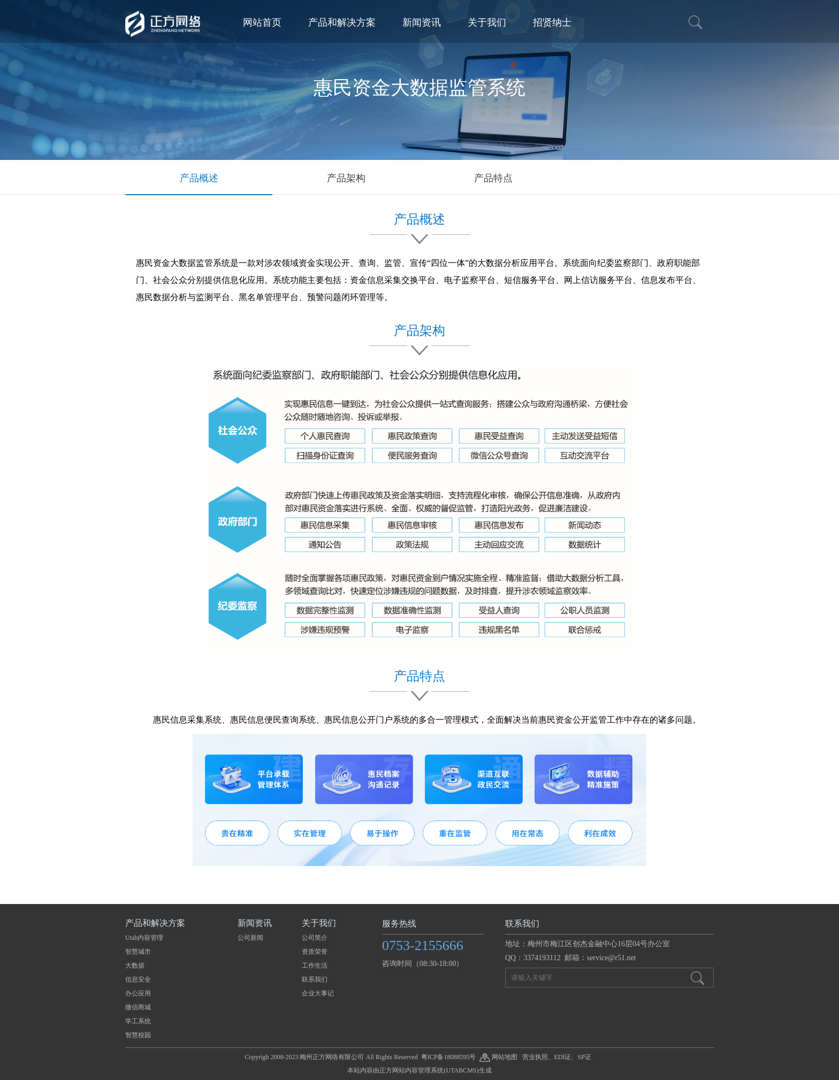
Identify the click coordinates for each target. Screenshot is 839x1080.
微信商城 (138, 1007)
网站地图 (498, 1057)
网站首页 (262, 22)
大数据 (134, 965)
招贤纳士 (552, 22)
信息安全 (138, 979)
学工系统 (138, 1021)
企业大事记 (318, 993)
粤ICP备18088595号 (448, 1057)
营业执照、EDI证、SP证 (556, 1057)
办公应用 (138, 993)
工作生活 (314, 965)
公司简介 (314, 937)
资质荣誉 (314, 951)
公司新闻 (250, 937)
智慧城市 (138, 951)
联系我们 (314, 979)
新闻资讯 (421, 22)
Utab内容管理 (144, 937)
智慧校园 (138, 1035)
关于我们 (487, 22)
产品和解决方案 (342, 22)
